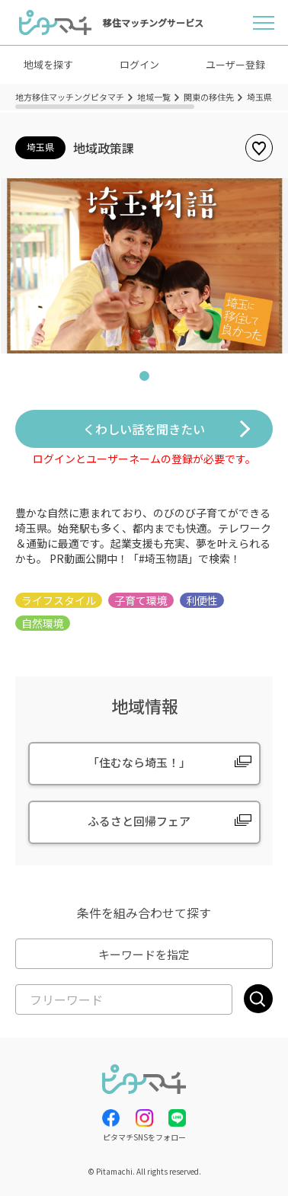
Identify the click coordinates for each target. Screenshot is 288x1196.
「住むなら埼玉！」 (139, 762)
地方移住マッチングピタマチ (69, 97)
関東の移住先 (209, 97)
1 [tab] (144, 379)
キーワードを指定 (144, 954)
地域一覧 (154, 97)
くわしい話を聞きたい (144, 429)
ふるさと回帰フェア (139, 821)
